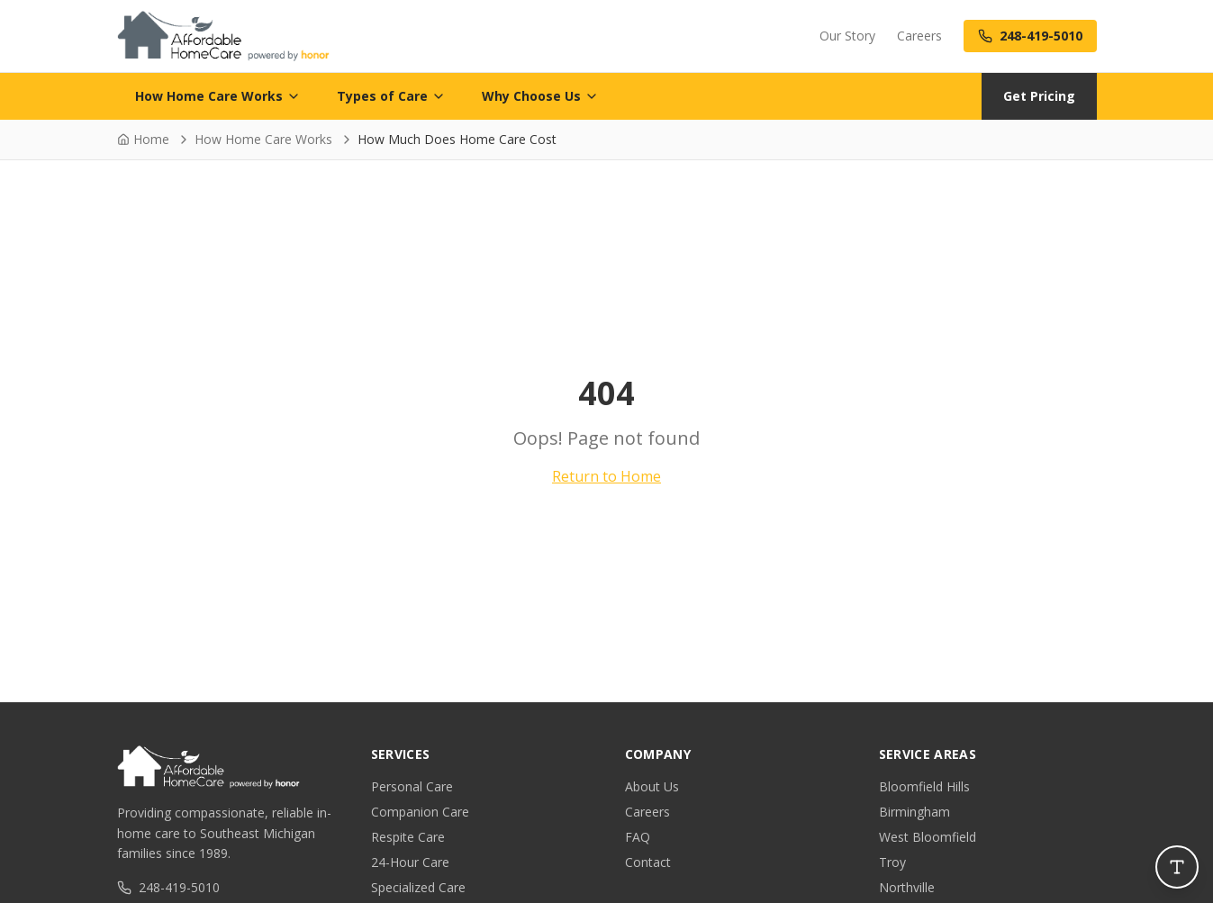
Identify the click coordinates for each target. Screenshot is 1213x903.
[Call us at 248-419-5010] (1030, 36)
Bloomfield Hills (924, 786)
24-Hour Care (410, 862)
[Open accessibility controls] (1177, 867)
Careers (919, 35)
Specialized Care (418, 887)
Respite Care (408, 836)
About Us (652, 786)
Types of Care (391, 95)
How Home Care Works (218, 95)
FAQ (637, 836)
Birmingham (914, 811)
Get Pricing (1039, 95)
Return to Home (606, 476)
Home (143, 139)
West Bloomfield (927, 836)
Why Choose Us (540, 95)
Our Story (847, 35)
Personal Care (412, 786)
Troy (892, 862)
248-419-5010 (168, 887)
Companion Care (420, 811)
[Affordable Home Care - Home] (223, 36)
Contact (648, 862)
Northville (907, 887)
